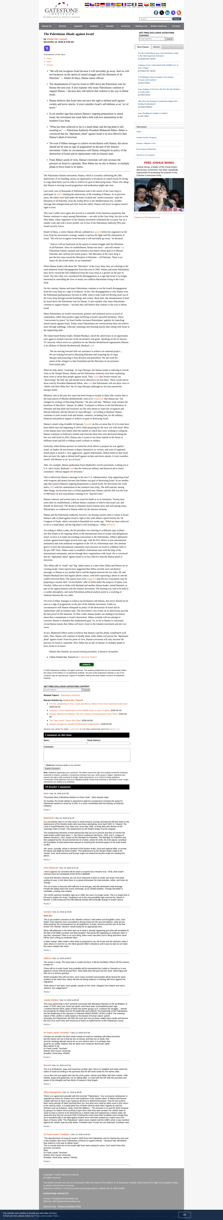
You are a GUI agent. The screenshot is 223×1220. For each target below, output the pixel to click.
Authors (94, 26)
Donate (109, 26)
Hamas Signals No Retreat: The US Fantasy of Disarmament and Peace (83, 714)
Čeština (92, 7)
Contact (176, 26)
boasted (87, 424)
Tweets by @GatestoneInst (147, 217)
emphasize (99, 398)
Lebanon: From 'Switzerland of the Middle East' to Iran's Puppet (79, 710)
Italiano (134, 7)
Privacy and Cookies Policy (46, 1216)
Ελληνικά (108, 7)
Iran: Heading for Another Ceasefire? (153, 113)
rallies (59, 194)
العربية (87, 7)
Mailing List (141, 26)
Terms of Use (49, 1206)
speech (98, 232)
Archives (125, 26)
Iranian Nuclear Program (146, 137)
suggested (91, 578)
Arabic (49, 58)
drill (52, 487)
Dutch (49, 62)
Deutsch (102, 7)
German (50, 65)
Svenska (163, 7)
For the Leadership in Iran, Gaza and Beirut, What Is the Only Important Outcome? (88, 704)
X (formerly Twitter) (88, 657)
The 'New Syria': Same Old (64, 720)
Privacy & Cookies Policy (69, 1206)
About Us (46, 26)
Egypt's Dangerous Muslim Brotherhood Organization (74, 724)
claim (96, 376)
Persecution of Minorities (146, 149)
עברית (129, 7)
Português (152, 7)
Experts (78, 26)
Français (123, 7)
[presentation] (143, 47)
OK (184, 1215)
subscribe (74, 729)
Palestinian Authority (70, 695)
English (113, 7)
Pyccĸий (158, 7)
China (138, 132)
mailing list (114, 729)
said (92, 345)
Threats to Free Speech (145, 155)
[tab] (143, 47)
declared (111, 524)
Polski (146, 7)
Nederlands (140, 7)
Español (118, 7)
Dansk (97, 7)
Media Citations (159, 26)
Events (62, 26)
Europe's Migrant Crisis (146, 143)
